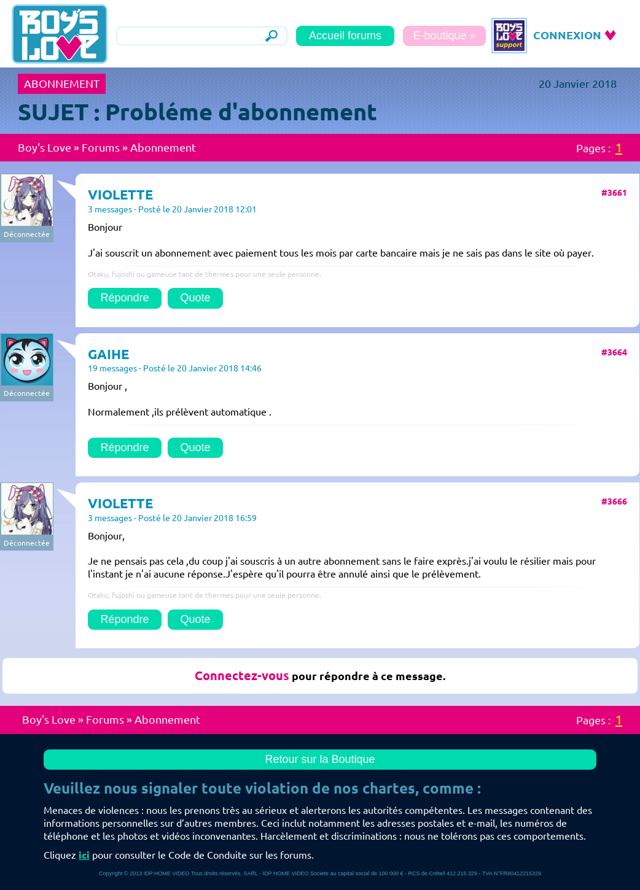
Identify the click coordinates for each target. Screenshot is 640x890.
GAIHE (108, 354)
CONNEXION (567, 35)
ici (84, 855)
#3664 (614, 352)
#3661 (614, 193)
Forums (101, 147)
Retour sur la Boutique (320, 759)
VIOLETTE (120, 194)
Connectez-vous (242, 675)
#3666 (614, 501)
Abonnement (163, 147)
